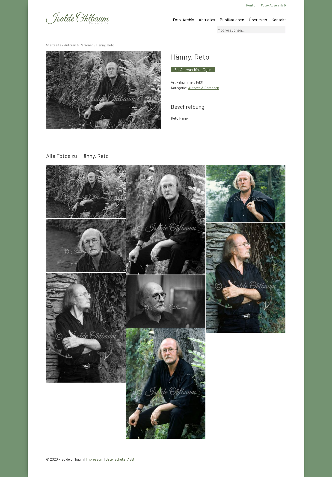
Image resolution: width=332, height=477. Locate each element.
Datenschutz (115, 459)
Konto (250, 5)
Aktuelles (207, 19)
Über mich (258, 19)
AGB (130, 459)
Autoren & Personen (79, 45)
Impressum (94, 459)
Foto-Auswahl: (273, 5)
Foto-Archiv (183, 19)
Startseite (53, 45)
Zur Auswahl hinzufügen (193, 69)
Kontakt (279, 19)
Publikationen (232, 19)
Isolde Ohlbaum (77, 19)
